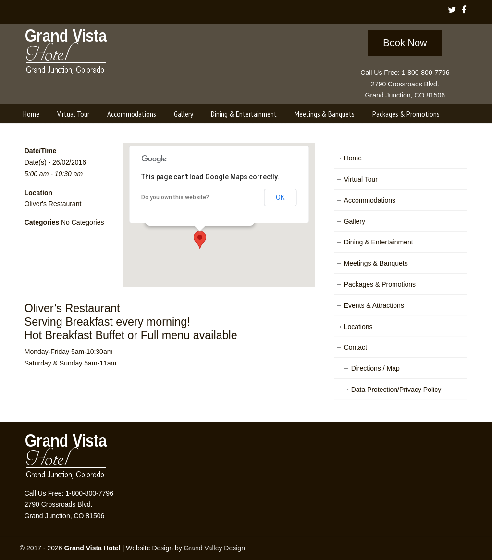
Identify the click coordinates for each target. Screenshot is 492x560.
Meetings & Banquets (376, 263)
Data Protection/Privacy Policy (396, 389)
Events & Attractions (374, 305)
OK (280, 197)
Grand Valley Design (214, 548)
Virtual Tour (361, 179)
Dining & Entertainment (378, 242)
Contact (355, 347)
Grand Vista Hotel (67, 53)
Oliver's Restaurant (53, 203)
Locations (358, 326)
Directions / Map (375, 368)
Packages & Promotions (380, 284)
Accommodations (369, 200)
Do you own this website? (175, 197)
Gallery (354, 221)
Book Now (405, 42)
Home (353, 158)
